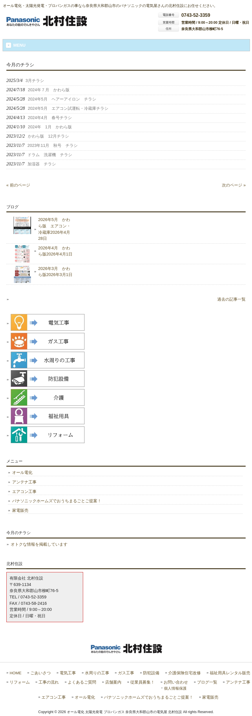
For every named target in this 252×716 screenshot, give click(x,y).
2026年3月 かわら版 (55, 271)
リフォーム (20, 682)
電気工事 (68, 673)
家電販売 (20, 510)
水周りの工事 (97, 673)
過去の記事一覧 (231, 299)
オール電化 (22, 472)
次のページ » (234, 185)
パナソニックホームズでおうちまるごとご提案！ (56, 500)
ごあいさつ (40, 673)
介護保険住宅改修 (184, 673)
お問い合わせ (176, 682)
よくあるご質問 (82, 682)
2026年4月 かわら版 (55, 251)
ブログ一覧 (207, 682)
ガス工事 (126, 673)
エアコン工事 (24, 491)
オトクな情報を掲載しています (39, 544)
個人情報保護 (175, 688)
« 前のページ (18, 185)
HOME (15, 673)
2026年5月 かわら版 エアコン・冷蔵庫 (54, 229)
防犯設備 (151, 673)
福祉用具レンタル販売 (230, 673)
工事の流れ (49, 682)
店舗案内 (113, 682)
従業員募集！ (142, 682)
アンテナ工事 (24, 482)
